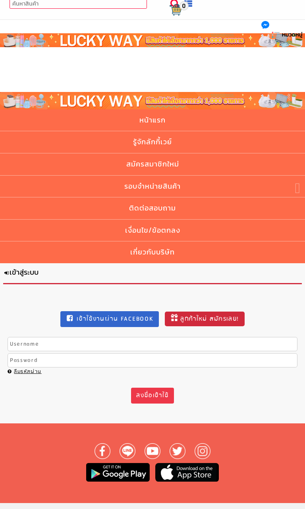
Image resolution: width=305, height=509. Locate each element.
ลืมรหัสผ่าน (25, 371)
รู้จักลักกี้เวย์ (152, 141)
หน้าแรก (152, 120)
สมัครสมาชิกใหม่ (152, 164)
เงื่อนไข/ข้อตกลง (152, 230)
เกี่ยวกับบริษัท (152, 252)
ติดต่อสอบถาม (152, 208)
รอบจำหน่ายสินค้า (152, 186)
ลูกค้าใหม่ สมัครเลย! (205, 319)
